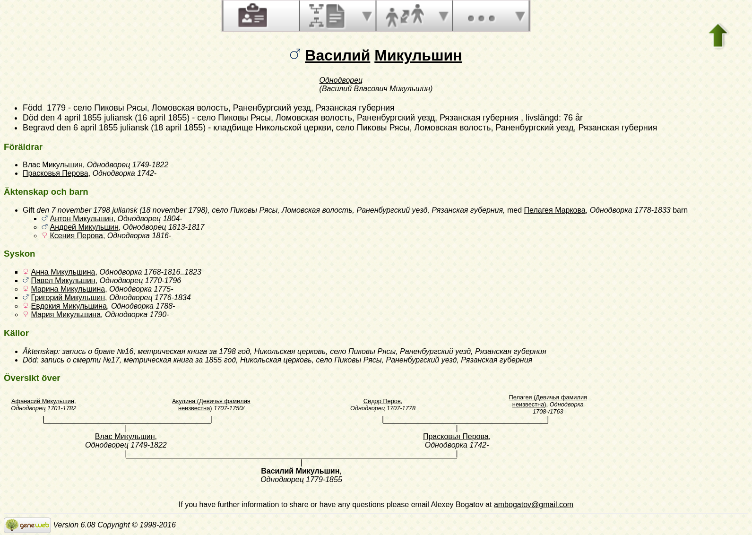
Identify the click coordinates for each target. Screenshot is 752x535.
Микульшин (418, 55)
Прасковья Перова (55, 173)
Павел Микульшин (63, 280)
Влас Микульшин (53, 165)
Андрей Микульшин (84, 227)
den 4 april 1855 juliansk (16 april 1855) (115, 117)
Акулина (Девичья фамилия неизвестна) (211, 404)
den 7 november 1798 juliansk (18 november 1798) (121, 210)
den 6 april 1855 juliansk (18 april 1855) (131, 127)
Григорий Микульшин (68, 297)
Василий (337, 55)
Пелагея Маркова (555, 210)
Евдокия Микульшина (69, 306)
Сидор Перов (382, 401)
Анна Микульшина (63, 272)
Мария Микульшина (66, 315)
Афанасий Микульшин (42, 401)
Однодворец (341, 80)
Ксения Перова (76, 236)
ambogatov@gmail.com (533, 504)
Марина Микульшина (68, 289)
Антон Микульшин (81, 219)
